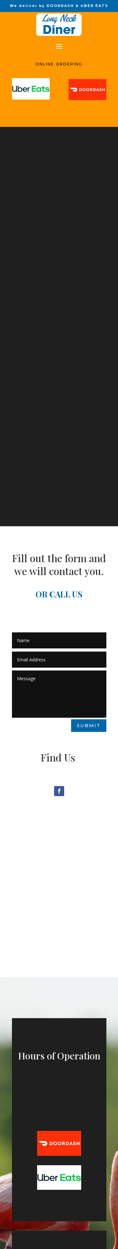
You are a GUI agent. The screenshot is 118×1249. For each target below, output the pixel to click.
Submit (89, 725)
